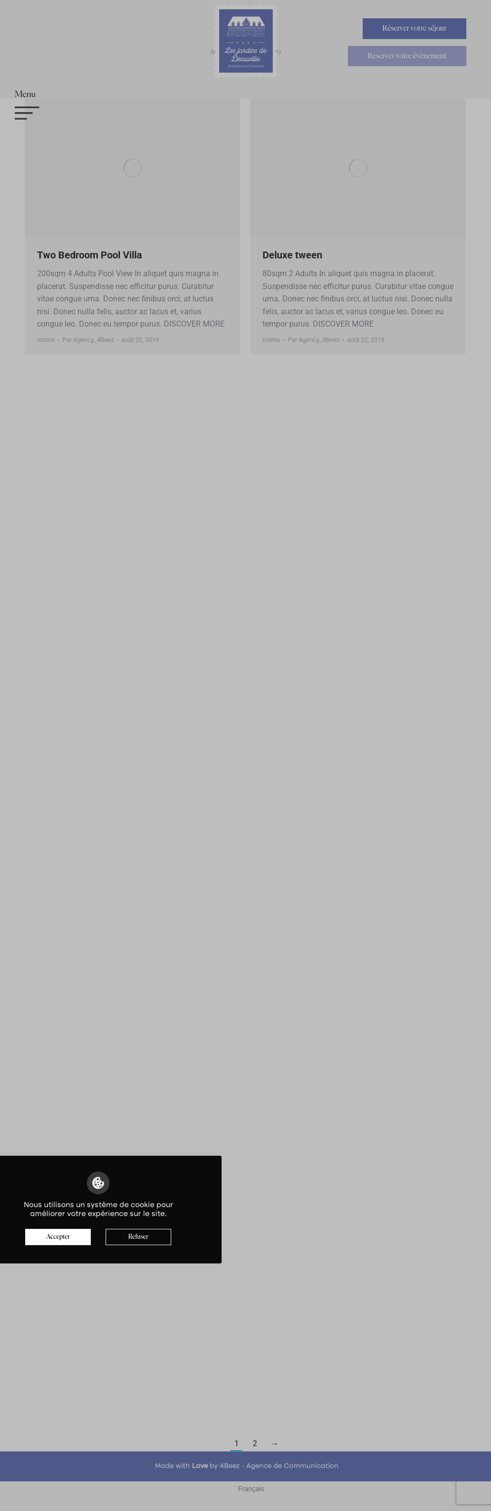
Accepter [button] (58, 1237)
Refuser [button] (138, 1237)
